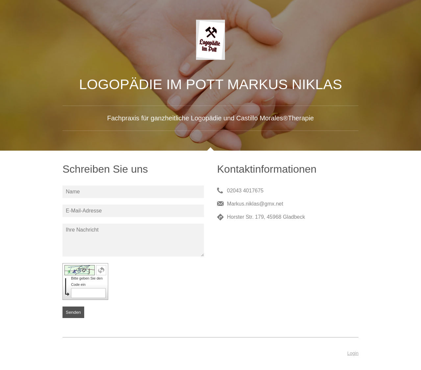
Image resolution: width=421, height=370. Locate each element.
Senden (73, 312)
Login (353, 353)
